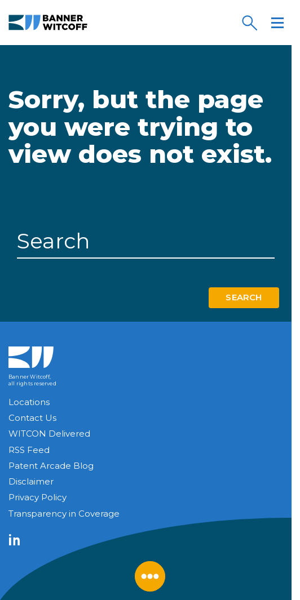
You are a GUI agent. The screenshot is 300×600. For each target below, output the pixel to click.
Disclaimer (31, 481)
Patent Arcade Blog (51, 465)
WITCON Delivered (49, 433)
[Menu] (277, 22)
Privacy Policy (37, 497)
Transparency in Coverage (64, 513)
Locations (29, 402)
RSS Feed (29, 450)
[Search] (249, 22)
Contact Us (32, 417)
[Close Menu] (150, 576)
